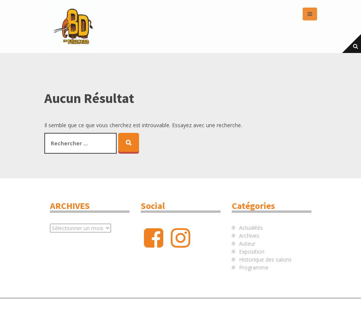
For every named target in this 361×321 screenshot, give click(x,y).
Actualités (251, 227)
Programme (254, 267)
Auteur (247, 243)
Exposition (251, 251)
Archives (249, 235)
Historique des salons (265, 259)
